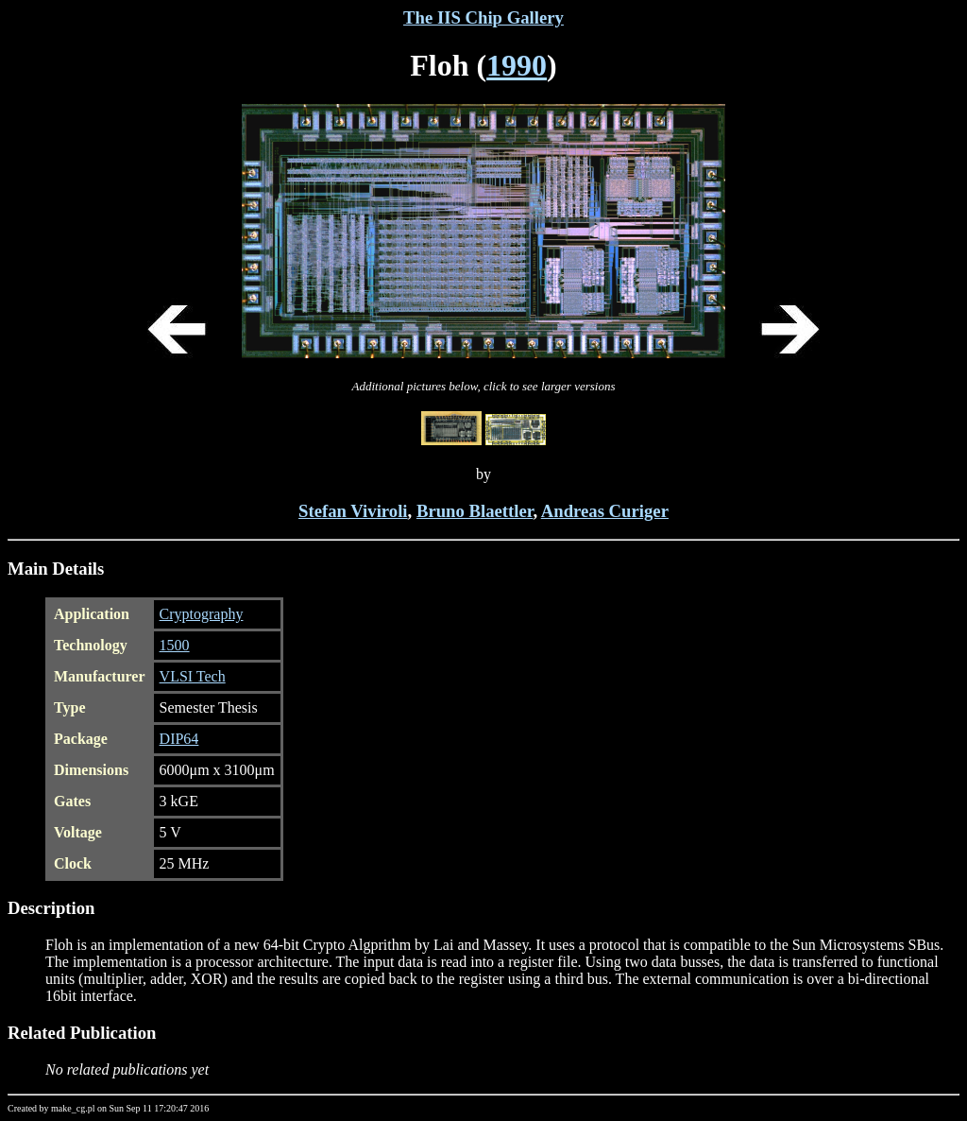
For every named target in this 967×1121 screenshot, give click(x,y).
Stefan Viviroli (353, 511)
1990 (516, 65)
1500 (175, 645)
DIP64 (179, 739)
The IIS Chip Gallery (483, 17)
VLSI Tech (193, 676)
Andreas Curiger (605, 511)
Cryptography (202, 614)
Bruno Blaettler (474, 511)
